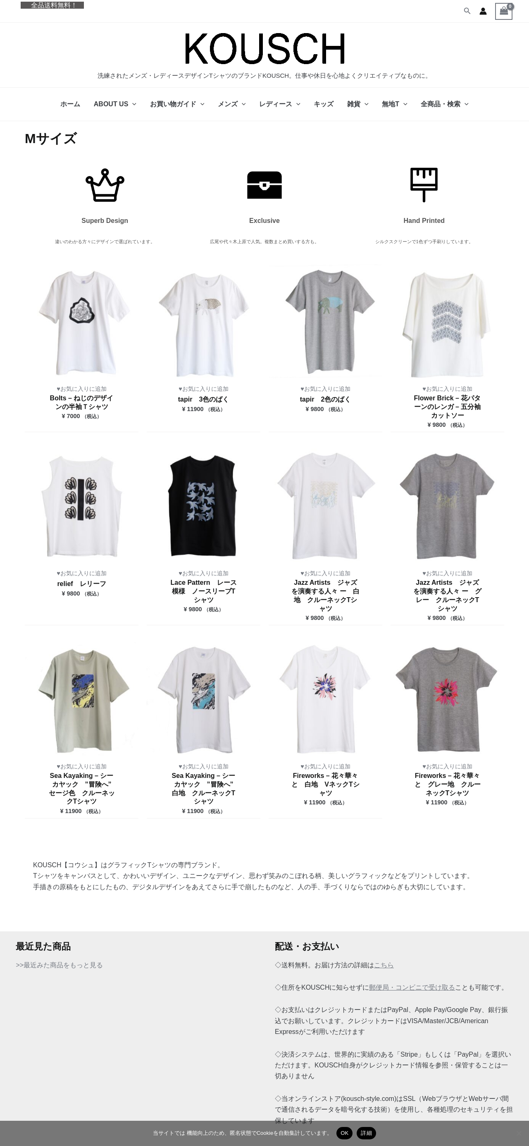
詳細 (366, 1133)
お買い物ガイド (177, 104)
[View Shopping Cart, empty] (503, 11)
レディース (279, 104)
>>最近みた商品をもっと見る (59, 965)
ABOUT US (116, 104)
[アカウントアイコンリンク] (483, 11)
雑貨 (357, 104)
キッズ (324, 104)
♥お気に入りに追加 (82, 388)
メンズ (232, 104)
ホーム (71, 104)
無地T (393, 104)
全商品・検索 (444, 104)
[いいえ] (519, 1133)
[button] (467, 11)
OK (344, 1133)
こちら (384, 965)
